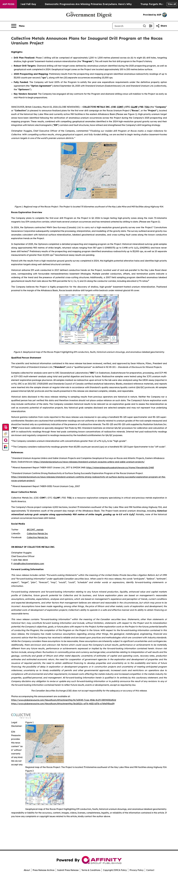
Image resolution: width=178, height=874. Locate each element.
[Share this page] (161, 26)
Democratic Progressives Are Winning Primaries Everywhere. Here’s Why (91, 4)
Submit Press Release (68, 870)
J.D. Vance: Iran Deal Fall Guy (22, 4)
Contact (150, 870)
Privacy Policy (136, 870)
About (27, 870)
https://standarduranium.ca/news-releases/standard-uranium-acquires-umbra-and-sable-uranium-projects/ (89, 461)
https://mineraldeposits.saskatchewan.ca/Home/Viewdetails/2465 (120, 467)
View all (172, 4)
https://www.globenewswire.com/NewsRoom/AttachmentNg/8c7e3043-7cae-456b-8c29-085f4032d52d (63, 700)
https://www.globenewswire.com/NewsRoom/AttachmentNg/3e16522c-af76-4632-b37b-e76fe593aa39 (62, 703)
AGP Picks (8, 4)
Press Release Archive (43, 870)
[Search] (126, 26)
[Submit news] (6, 427)
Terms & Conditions (90, 870)
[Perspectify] (6, 434)
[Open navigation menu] (18, 26)
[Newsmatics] (6, 447)
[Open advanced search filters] (151, 26)
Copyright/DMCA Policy (115, 870)
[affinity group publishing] (6, 440)
